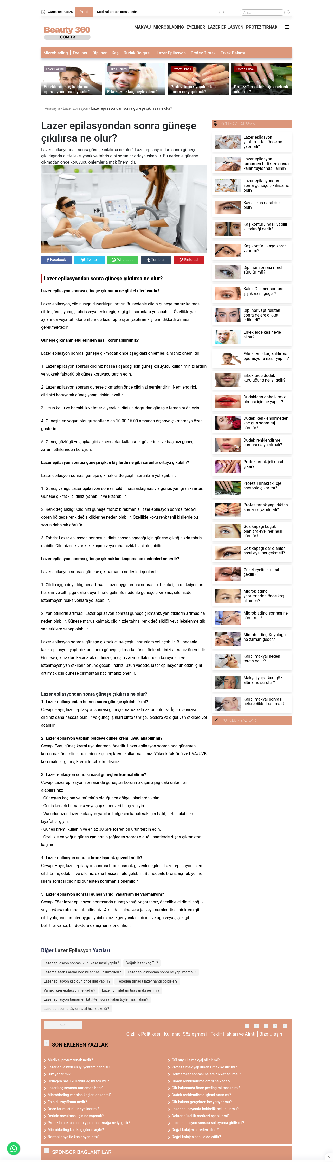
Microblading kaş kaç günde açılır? (76, 1130)
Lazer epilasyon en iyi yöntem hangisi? (79, 1067)
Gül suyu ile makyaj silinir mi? (196, 1060)
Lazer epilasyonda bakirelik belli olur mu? (205, 1109)
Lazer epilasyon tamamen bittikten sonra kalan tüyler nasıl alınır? (96, 999)
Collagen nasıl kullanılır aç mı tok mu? (78, 1081)
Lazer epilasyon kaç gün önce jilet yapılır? (77, 981)
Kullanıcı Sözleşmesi (185, 1034)
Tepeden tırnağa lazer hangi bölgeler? (147, 981)
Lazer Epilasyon (171, 52)
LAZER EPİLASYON (226, 27)
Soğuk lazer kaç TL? (142, 963)
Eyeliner (80, 52)
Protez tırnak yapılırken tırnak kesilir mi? (204, 1067)
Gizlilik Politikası (143, 1034)
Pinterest (189, 259)
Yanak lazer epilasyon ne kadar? (69, 990)
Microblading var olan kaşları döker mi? (79, 1095)
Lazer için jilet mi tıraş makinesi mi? (130, 990)
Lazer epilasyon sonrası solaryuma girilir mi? (208, 1123)
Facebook (56, 259)
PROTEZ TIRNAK (261, 27)
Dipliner (99, 52)
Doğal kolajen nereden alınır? (195, 1130)
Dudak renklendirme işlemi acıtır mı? (201, 1095)
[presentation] (219, 12)
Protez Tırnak (203, 52)
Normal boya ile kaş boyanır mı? (73, 1137)
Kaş (115, 52)
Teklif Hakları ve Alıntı (233, 1034)
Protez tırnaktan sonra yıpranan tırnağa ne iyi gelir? (89, 1123)
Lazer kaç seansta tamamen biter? (76, 1088)
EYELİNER (196, 27)
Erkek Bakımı (233, 52)
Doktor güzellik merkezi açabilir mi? (200, 1116)
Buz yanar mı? (59, 1074)
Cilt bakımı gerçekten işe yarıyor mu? (202, 1102)
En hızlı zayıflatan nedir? (67, 1102)
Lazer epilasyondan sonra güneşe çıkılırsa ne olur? (131, 108)
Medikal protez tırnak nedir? (118, 12)
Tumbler (155, 259)
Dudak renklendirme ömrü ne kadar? (201, 1081)
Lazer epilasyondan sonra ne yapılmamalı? (162, 972)
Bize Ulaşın (270, 1034)
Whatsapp (122, 259)
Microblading (55, 52)
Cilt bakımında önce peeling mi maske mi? (206, 1088)
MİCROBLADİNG (168, 27)
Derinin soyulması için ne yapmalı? (76, 1116)
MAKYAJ (142, 27)
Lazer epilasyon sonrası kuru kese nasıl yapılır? (81, 963)
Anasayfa (53, 108)
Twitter (89, 259)
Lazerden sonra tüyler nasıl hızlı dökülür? (76, 1008)
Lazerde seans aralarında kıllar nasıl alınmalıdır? (82, 972)
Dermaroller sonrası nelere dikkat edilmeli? (206, 1074)
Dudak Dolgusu (138, 52)
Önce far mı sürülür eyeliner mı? (73, 1109)
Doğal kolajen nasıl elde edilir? (196, 1137)
